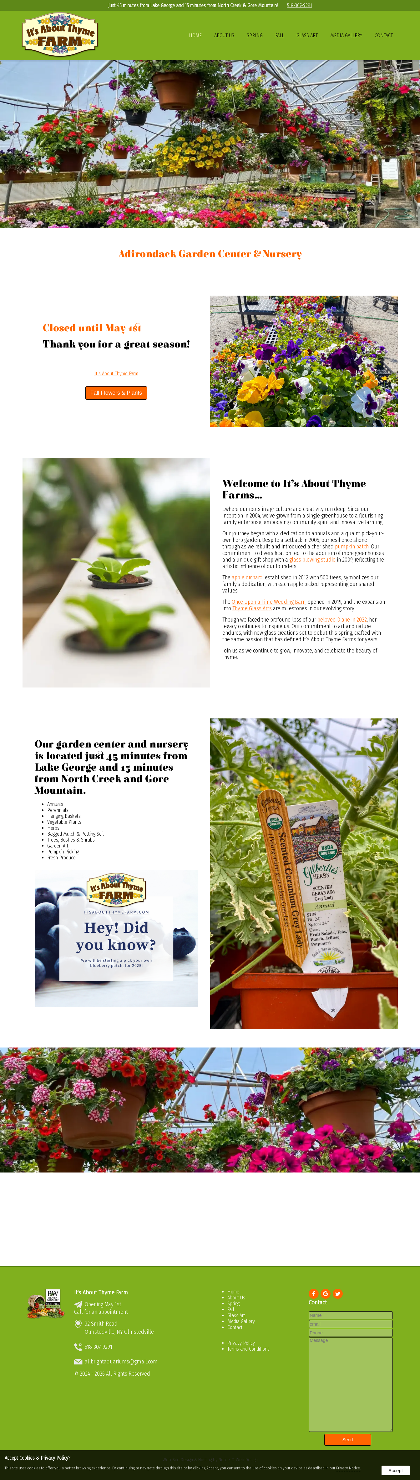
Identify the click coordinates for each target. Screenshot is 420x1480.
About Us (224, 35)
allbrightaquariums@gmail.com (121, 1361)
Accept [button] (395, 1470)
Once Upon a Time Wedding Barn (269, 602)
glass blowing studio (312, 560)
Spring (255, 35)
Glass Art (307, 35)
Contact (384, 35)
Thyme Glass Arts (252, 608)
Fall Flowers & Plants (116, 393)
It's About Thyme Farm (116, 374)
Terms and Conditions (248, 1349)
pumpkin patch (352, 546)
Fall (279, 35)
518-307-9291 (299, 5)
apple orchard (247, 577)
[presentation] (314, 1294)
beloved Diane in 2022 (342, 620)
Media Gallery (346, 35)
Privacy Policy (241, 1343)
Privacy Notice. (348, 1468)
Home (195, 35)
